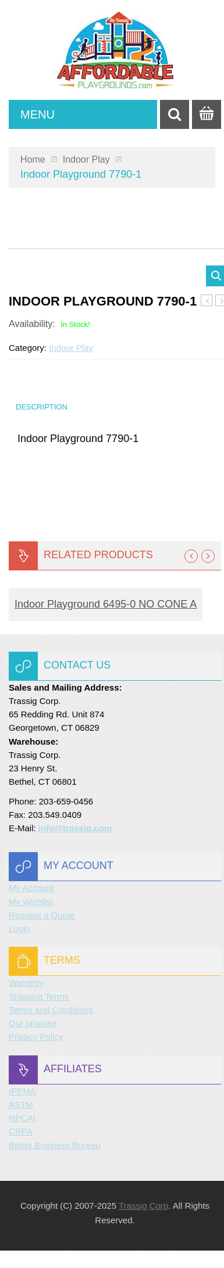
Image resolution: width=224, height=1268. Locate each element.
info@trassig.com (75, 828)
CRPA (21, 1131)
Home (32, 159)
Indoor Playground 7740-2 (206, 301)
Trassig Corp (143, 1205)
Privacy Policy (36, 1036)
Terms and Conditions (51, 1010)
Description (41, 407)
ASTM (21, 1104)
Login (19, 928)
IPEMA (22, 1091)
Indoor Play (86, 159)
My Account (31, 888)
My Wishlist (31, 902)
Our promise (33, 1023)
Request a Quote (41, 915)
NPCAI (22, 1118)
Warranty (26, 982)
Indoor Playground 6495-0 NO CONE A (106, 604)
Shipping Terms (39, 996)
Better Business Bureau (55, 1145)
